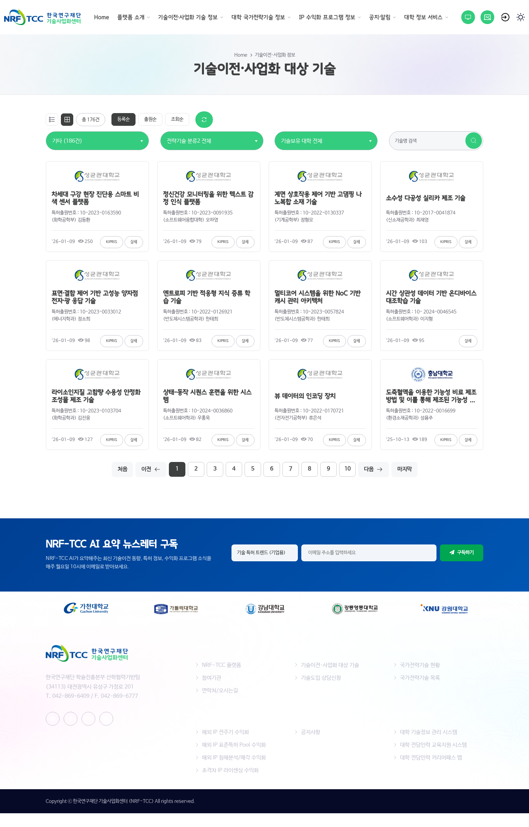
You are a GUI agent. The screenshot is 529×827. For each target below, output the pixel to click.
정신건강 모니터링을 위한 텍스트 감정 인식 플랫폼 (208, 198)
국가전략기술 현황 (420, 665)
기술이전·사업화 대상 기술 (330, 665)
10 (347, 469)
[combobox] (67, 137)
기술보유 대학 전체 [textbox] (301, 141)
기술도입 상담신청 (321, 678)
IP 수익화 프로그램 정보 (327, 17)
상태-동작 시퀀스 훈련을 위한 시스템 (207, 396)
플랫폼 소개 (130, 17)
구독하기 (462, 552)
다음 (373, 469)
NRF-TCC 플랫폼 (221, 665)
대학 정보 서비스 (423, 17)
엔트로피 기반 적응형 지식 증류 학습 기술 (206, 297)
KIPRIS (111, 242)
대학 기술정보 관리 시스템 (428, 732)
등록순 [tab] (123, 119)
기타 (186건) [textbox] (67, 141)
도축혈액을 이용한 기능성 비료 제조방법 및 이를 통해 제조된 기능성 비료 (431, 396)
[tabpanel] (264, 294)
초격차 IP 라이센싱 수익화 (230, 770)
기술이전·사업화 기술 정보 (188, 17)
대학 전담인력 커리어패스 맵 (431, 757)
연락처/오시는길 (220, 690)
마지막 (404, 469)
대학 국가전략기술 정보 (258, 17)
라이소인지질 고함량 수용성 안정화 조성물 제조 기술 (96, 396)
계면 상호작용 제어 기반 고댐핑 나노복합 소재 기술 (317, 198)
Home (101, 17)
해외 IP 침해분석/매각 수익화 (234, 757)
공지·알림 (379, 17)
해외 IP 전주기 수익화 (225, 732)
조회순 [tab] (177, 119)
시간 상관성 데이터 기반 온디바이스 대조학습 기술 (431, 297)
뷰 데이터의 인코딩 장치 (305, 396)
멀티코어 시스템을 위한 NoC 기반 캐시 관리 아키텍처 (317, 297)
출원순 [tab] (150, 119)
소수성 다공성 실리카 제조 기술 (425, 198)
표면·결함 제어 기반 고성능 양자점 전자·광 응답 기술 (95, 297)
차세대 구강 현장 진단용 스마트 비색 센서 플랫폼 (95, 198)
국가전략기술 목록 (420, 678)
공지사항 (310, 732)
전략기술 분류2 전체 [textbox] (189, 141)
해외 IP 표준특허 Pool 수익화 (234, 745)
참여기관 (211, 678)
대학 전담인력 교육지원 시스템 (433, 745)
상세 (133, 242)
